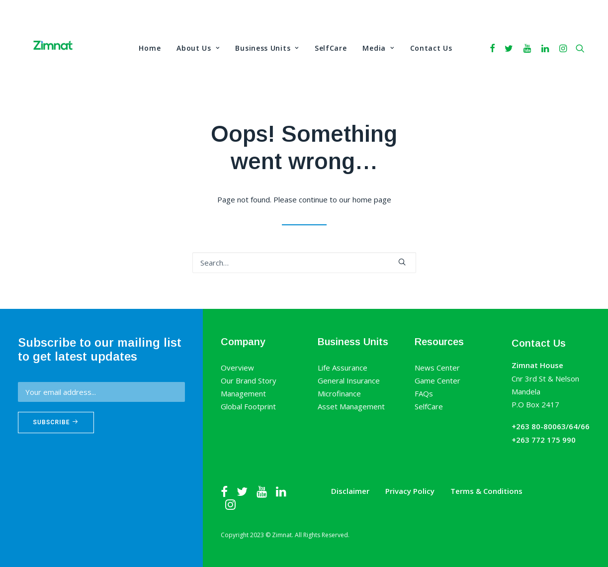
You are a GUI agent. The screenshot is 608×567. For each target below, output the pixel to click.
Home (150, 48)
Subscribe (56, 422)
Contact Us (431, 48)
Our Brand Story (248, 380)
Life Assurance (342, 368)
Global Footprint (248, 406)
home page (371, 199)
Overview (237, 368)
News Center (437, 368)
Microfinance (339, 393)
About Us (197, 48)
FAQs (424, 393)
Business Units (266, 48)
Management (243, 393)
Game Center (437, 380)
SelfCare (331, 48)
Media (378, 48)
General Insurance (349, 380)
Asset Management (351, 406)
